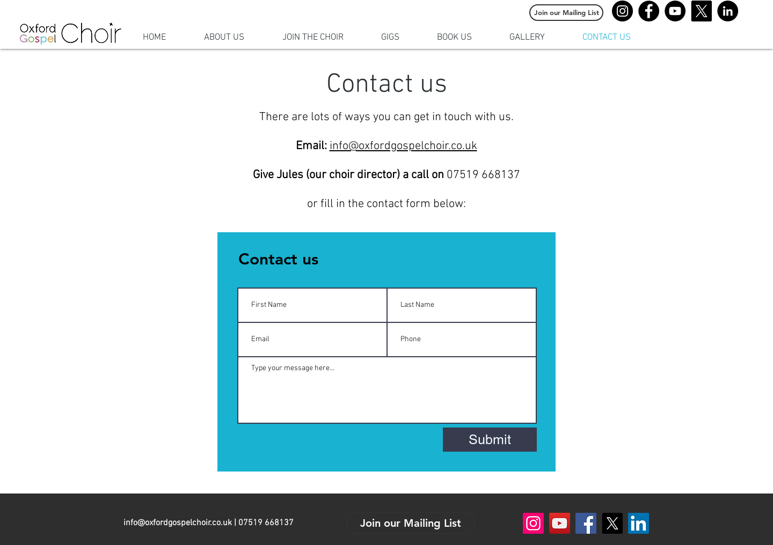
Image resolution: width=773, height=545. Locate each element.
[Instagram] (622, 11)
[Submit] (490, 440)
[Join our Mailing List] (566, 12)
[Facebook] (648, 11)
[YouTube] (675, 11)
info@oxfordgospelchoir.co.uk (403, 146)
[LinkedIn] (727, 11)
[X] (701, 11)
